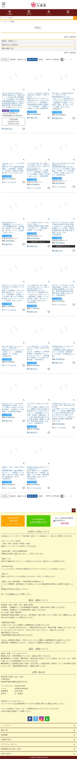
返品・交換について (38, 649)
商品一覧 (29, 12)
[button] (74, 59)
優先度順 (13, 59)
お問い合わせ (38, 672)
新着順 (40, 59)
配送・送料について (38, 600)
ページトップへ (74, 510)
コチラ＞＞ (20, 701)
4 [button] (71, 59)
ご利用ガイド (13, 594)
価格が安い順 (21, 59)
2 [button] (64, 59)
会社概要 (9, 12)
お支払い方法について (38, 531)
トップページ (5, 21)
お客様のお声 (6, 739)
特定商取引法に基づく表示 (11, 749)
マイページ (49, 12)
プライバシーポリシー (9, 744)
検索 (75, 17)
